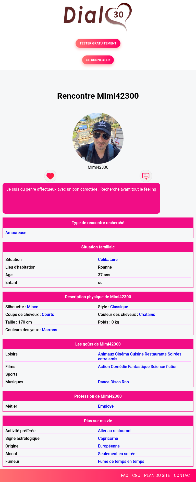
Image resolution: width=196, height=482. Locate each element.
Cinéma (122, 354)
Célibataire (108, 259)
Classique (119, 306)
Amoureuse (15, 232)
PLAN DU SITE (157, 475)
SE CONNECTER (98, 60)
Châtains (147, 314)
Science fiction (164, 366)
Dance (103, 382)
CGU (136, 475)
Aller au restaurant (115, 430)
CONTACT (183, 475)
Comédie (119, 366)
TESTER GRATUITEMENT (98, 43)
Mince (32, 306)
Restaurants (156, 354)
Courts (48, 314)
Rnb (125, 382)
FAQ (124, 475)
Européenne (109, 446)
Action (104, 366)
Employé (106, 406)
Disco (116, 382)
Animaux (106, 354)
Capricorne (108, 438)
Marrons (49, 329)
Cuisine (137, 354)
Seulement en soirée (116, 453)
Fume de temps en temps (121, 461)
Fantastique (139, 366)
